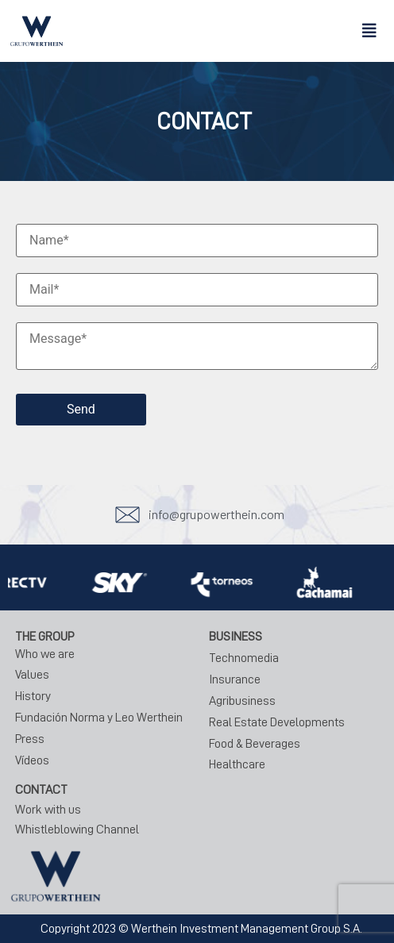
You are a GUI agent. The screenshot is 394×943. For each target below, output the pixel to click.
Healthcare (237, 764)
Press (29, 739)
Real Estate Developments (277, 722)
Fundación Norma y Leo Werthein (99, 717)
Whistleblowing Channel (77, 829)
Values (32, 674)
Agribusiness (242, 701)
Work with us (48, 809)
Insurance (235, 679)
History (33, 696)
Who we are (45, 654)
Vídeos (32, 760)
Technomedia (244, 658)
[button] (369, 30)
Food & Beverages (254, 743)
